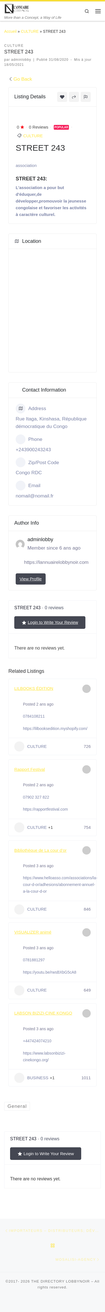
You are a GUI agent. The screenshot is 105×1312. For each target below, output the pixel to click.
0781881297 (34, 960)
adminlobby (21, 60)
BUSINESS (31, 1078)
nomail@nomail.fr (34, 496)
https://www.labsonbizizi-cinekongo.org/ (44, 1056)
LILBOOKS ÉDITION (33, 688)
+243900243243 (33, 449)
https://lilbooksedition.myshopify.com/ (55, 728)
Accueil (10, 31)
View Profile (31, 578)
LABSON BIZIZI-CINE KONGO (43, 1013)
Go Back (20, 79)
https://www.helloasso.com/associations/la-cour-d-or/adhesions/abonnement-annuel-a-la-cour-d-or (60, 885)
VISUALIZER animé (33, 932)
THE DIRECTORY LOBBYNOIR (60, 1281)
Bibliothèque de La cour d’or (40, 850)
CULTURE (30, 31)
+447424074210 (37, 1041)
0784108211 (34, 716)
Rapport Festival (29, 769)
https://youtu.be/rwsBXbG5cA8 (49, 972)
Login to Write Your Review (50, 622)
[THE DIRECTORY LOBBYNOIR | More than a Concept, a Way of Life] (16, 8)
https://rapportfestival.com (45, 809)
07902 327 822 (36, 797)
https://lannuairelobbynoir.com (56, 562)
